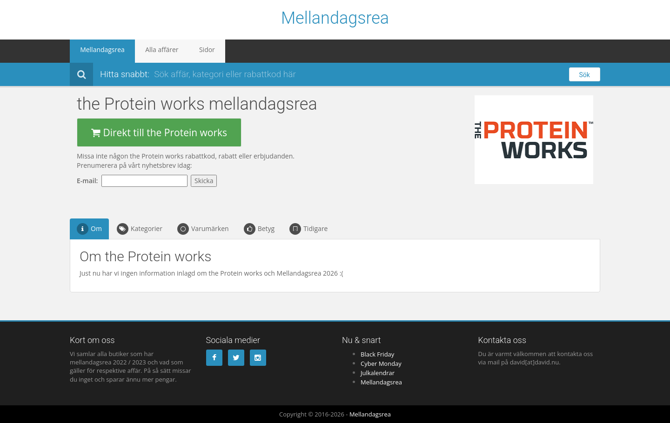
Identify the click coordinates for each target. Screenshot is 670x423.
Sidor (184, 51)
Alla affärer (147, 51)
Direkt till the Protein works (159, 132)
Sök (584, 75)
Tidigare (308, 229)
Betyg (259, 229)
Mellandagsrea (335, 18)
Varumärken (203, 229)
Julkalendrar (378, 373)
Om (89, 229)
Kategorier (139, 229)
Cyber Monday (381, 363)
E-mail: (89, 180)
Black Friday (377, 354)
